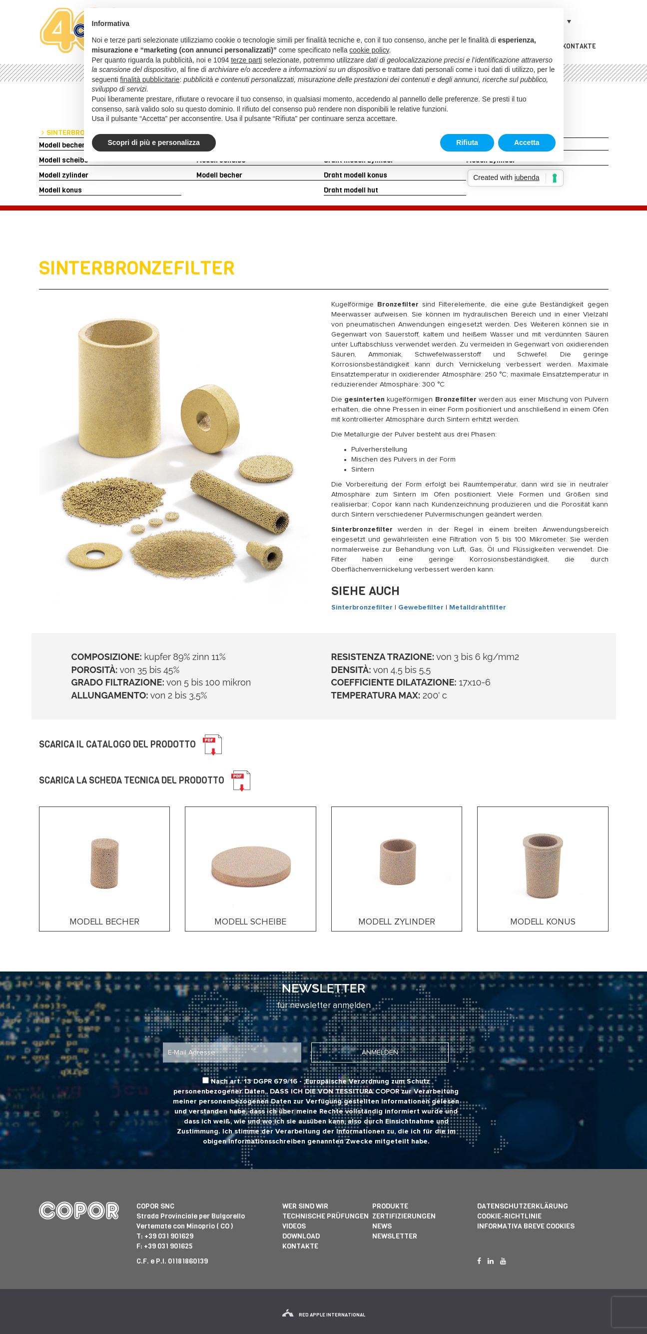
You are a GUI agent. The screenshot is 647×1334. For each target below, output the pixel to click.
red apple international (323, 1315)
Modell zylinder (63, 175)
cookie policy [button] (369, 50)
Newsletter (394, 1236)
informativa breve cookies (526, 1226)
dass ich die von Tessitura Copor (334, 1091)
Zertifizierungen (404, 1216)
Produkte (390, 1206)
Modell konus (60, 190)
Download (301, 1236)
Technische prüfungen (325, 1216)
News (382, 1226)
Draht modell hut (351, 190)
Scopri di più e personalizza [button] (154, 142)
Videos (294, 1226)
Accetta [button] (527, 142)
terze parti (246, 60)
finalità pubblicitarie (149, 80)
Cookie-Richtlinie (509, 1216)
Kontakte (579, 46)
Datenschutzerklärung (522, 1206)
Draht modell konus (355, 175)
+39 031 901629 (168, 1236)
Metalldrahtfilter (477, 607)
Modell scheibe (63, 160)
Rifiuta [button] (467, 142)
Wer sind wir (305, 1206)
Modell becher (62, 145)
